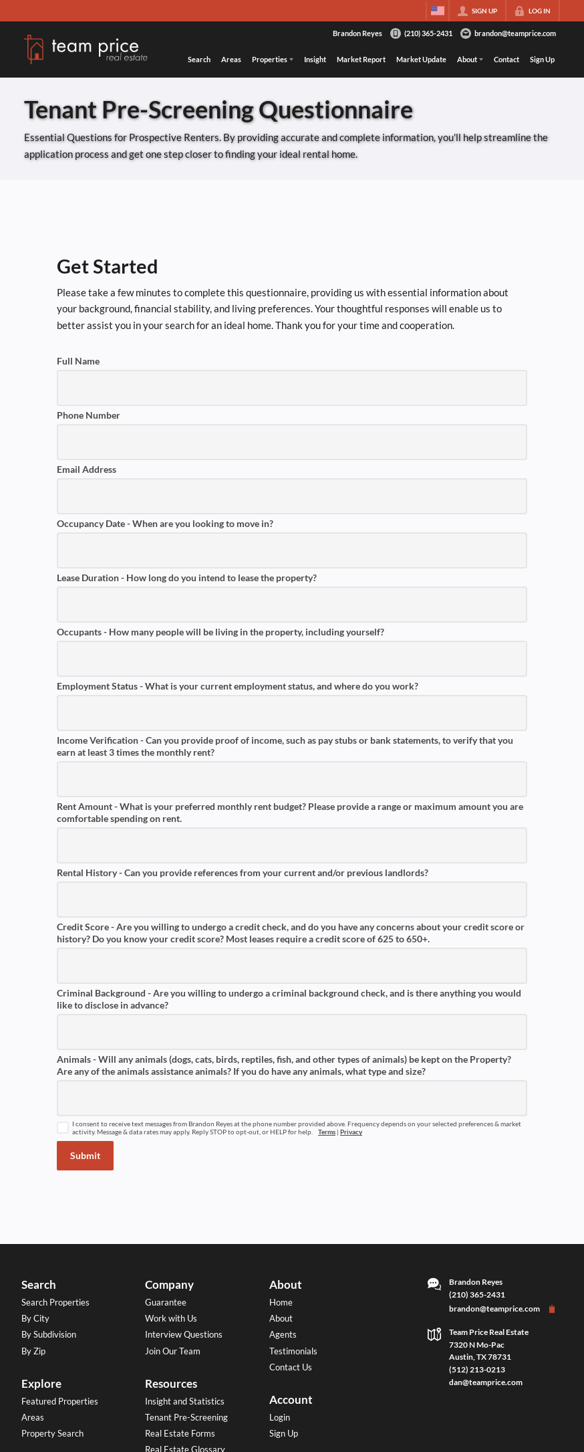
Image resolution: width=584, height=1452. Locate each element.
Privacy (351, 1132)
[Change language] (437, 10)
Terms (326, 1132)
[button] (85, 1155)
